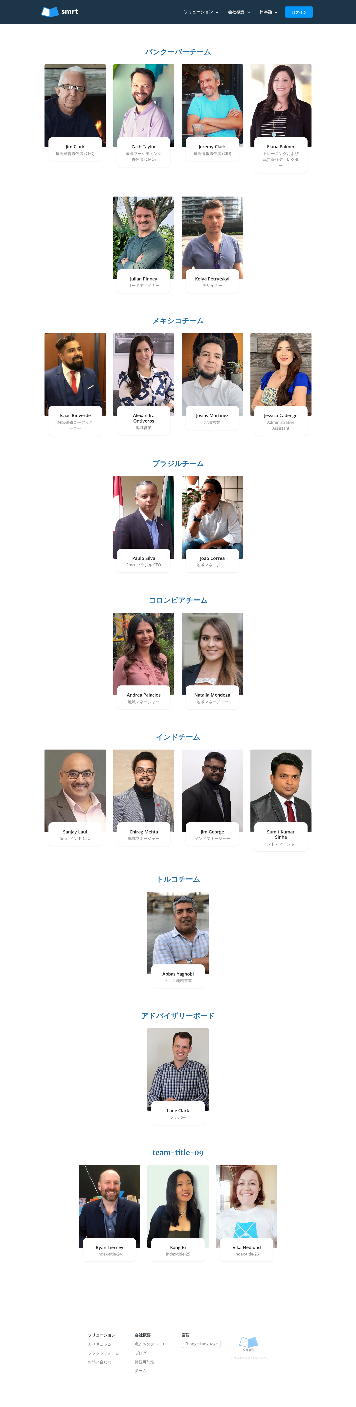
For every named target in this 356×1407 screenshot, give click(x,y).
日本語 (269, 12)
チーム (141, 1370)
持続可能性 (145, 1362)
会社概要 (240, 12)
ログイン (299, 12)
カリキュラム (99, 1344)
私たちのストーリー (152, 1344)
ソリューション (202, 12)
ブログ (141, 1353)
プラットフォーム (103, 1353)
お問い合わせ (99, 1362)
